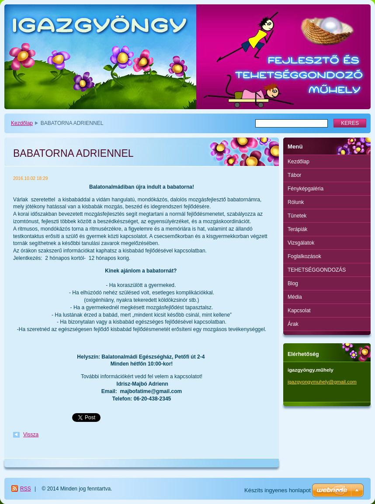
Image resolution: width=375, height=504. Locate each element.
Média (295, 297)
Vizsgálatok (301, 243)
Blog (293, 283)
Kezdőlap (22, 123)
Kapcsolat (299, 310)
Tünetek (297, 216)
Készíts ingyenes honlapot (277, 490)
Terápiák (297, 229)
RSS (25, 489)
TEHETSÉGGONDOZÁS (317, 270)
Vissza (30, 435)
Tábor (294, 175)
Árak (293, 324)
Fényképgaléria (305, 189)
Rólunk (296, 202)
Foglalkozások (304, 256)
